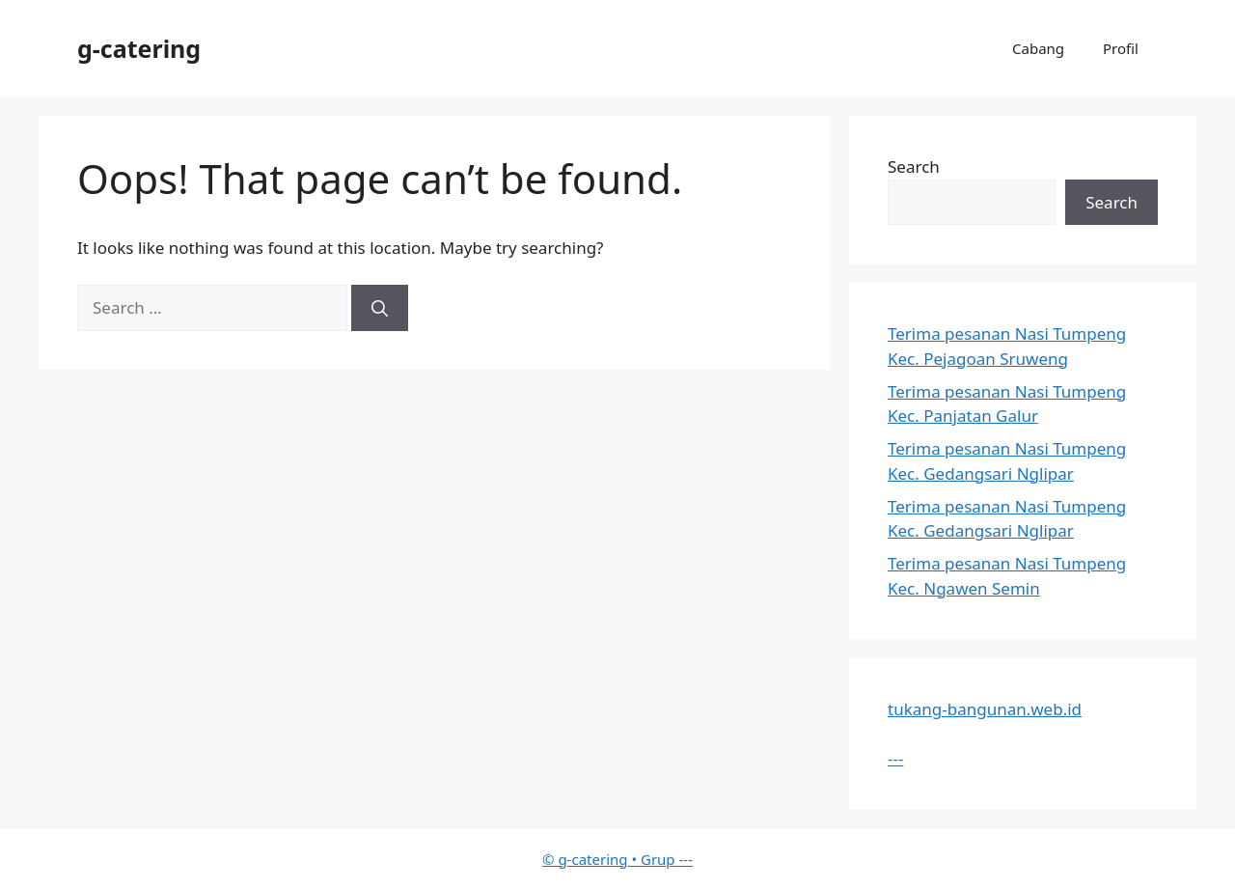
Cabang (1038, 48)
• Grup (610, 859)
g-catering (139, 48)
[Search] (379, 308)
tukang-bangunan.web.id (985, 709)
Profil (1121, 48)
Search (914, 166)
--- (895, 758)
